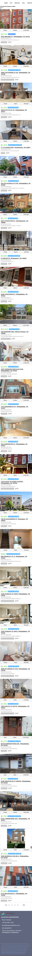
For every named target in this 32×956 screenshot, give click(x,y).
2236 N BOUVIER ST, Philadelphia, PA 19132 (14, 295)
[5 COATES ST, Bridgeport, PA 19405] (16, 240)
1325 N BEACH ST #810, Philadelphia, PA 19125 (15, 632)
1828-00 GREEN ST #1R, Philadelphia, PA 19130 (15, 669)
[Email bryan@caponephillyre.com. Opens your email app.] (13, 925)
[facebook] (2, 938)
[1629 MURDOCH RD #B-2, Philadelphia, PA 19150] (16, 838)
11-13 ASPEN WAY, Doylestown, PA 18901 (15, 147)
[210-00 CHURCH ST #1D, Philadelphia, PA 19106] (16, 166)
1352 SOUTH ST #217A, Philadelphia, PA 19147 (15, 707)
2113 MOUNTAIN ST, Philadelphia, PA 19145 (14, 894)
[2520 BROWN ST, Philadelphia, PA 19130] (16, 19)
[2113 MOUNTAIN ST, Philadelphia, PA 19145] (16, 876)
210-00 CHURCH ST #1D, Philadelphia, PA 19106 (16, 184)
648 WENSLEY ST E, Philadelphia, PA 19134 (14, 557)
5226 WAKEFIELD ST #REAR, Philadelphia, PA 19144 (16, 782)
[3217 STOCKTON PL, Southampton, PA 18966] (16, 203)
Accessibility (22, 953)
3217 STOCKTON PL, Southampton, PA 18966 (14, 221)
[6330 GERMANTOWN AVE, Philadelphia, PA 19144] (16, 726)
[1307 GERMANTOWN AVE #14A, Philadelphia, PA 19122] (16, 351)
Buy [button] (11, 3)
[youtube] (14, 938)
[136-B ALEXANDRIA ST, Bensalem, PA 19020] (16, 501)
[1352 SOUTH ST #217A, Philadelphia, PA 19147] (16, 688)
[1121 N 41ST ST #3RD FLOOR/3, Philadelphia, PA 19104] (16, 464)
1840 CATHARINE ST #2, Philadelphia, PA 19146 (15, 73)
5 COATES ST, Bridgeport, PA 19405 (13, 258)
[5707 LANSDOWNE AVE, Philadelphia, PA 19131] (16, 801)
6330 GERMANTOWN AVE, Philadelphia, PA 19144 (15, 744)
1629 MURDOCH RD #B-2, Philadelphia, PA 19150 (15, 856)
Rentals (17, 3)
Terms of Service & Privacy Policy (8, 952)
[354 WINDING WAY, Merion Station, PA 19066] (16, 314)
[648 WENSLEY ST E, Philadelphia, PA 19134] (16, 539)
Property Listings (10, 953)
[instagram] (11, 938)
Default (1, 7)
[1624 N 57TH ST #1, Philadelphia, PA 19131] (16, 92)
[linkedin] (5, 938)
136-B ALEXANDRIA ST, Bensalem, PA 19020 (14, 519)
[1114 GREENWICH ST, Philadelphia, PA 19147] (16, 389)
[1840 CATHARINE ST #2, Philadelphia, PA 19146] (16, 55)
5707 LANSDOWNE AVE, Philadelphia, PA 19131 (15, 819)
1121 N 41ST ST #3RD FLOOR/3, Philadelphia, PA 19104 (12, 482)
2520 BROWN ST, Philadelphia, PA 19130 (15, 36)
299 (24, 905)
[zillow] (8, 938)
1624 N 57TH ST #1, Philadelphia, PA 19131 (14, 110)
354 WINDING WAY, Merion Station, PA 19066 (14, 332)
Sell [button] (23, 3)
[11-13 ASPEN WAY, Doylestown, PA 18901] (16, 130)
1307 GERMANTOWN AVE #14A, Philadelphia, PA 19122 (12, 370)
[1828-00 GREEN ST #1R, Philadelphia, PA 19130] (16, 651)
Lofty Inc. (8, 950)
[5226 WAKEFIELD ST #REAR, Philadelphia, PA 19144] (16, 763)
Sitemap (17, 953)
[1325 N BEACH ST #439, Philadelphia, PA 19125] (16, 576)
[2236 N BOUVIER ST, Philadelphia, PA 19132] (16, 276)
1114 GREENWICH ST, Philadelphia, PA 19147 (14, 407)
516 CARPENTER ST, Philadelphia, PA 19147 (14, 444)
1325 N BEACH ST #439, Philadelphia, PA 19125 (15, 594)
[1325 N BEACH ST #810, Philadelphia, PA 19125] (16, 614)
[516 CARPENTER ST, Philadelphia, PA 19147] (16, 426)
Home (6, 3)
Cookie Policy (19, 952)
